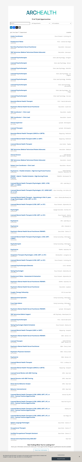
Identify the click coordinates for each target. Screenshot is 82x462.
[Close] (79, 456)
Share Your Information (41, 450)
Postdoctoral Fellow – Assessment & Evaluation (26, 276)
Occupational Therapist (18, 428)
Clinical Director (16, 155)
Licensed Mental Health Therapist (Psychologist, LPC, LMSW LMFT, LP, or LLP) (31, 191)
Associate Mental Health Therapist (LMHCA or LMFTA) (27, 133)
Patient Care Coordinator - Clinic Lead (23, 165)
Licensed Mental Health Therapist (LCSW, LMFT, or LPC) (28, 204)
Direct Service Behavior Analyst (21, 384)
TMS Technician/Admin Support (21, 314)
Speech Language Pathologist (20, 423)
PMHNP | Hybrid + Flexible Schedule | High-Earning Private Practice (29, 177)
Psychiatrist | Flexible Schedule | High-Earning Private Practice (31, 171)
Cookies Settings (61, 454)
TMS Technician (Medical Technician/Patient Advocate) (28, 52)
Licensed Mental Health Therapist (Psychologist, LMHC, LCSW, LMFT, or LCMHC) (30, 184)
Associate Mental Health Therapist (22, 101)
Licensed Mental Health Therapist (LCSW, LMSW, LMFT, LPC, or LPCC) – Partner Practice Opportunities (30, 395)
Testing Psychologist (17, 271)
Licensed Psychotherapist (19, 57)
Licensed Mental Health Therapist (21, 144)
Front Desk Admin (16, 303)
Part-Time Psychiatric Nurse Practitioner (23, 47)
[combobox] (40, 23)
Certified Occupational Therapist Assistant (24, 433)
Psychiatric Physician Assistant (20, 352)
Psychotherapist (16, 244)
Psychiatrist (14, 221)
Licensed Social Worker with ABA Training (24, 373)
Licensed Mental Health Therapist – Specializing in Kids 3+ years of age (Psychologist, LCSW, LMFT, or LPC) (31, 198)
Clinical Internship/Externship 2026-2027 (23, 439)
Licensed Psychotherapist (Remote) (22, 265)
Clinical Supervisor (16, 123)
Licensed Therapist (17, 128)
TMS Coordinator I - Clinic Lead (20, 112)
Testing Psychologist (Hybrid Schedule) (23, 325)
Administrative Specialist (19, 298)
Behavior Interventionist (18, 389)
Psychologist (15, 210)
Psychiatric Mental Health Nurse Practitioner (25, 107)
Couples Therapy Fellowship (19, 292)
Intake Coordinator (17, 36)
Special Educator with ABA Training (22, 378)
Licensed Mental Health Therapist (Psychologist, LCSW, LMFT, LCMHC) (30, 237)
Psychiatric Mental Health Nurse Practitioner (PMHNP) (28, 231)
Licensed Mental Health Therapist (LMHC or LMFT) (26, 139)
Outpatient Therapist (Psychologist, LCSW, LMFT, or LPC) (28, 255)
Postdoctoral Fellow (17, 42)
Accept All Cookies (61, 458)
